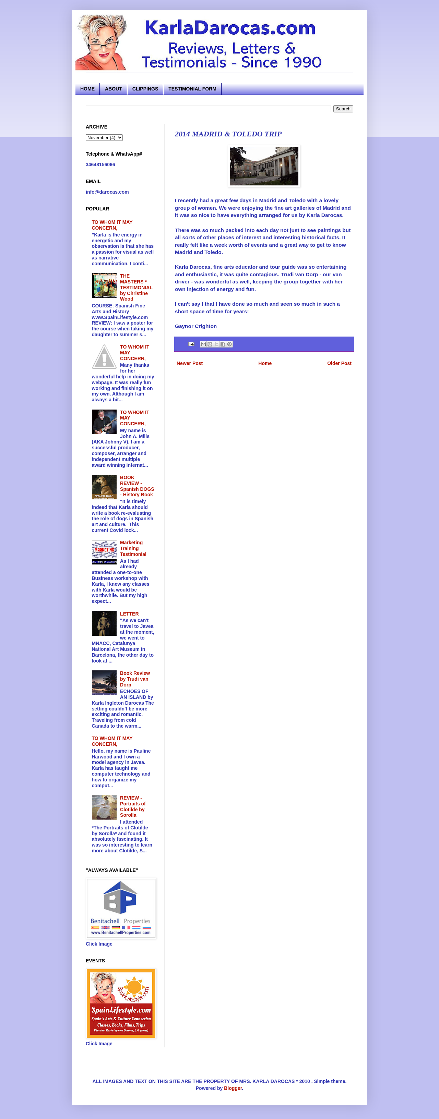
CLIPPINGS (145, 89)
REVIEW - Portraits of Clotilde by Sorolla (133, 806)
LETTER (129, 614)
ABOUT (113, 89)
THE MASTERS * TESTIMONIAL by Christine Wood (136, 287)
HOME (87, 89)
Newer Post (190, 363)
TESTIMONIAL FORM (192, 89)
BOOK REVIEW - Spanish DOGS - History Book (137, 486)
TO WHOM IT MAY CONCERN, (112, 225)
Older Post (339, 363)
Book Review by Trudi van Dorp (135, 679)
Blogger (233, 1088)
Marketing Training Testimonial (133, 548)
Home (265, 363)
